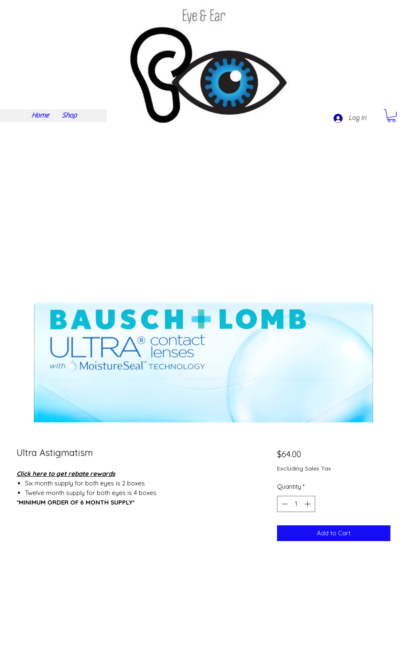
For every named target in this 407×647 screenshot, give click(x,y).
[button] (391, 115)
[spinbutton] (296, 504)
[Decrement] (283, 504)
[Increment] (308, 504)
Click (24, 474)
